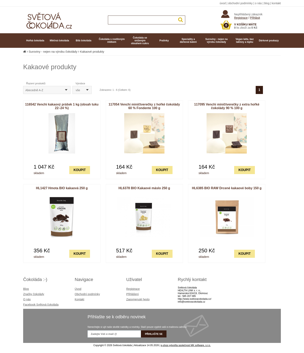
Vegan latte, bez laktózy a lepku (245, 40)
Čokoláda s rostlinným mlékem (112, 40)
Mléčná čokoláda (59, 40)
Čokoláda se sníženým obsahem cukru (140, 40)
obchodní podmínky (240, 3)
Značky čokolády (33, 294)
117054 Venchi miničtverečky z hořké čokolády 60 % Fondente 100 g (144, 106)
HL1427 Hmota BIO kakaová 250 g (62, 188)
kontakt (276, 3)
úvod (223, 3)
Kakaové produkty (92, 51)
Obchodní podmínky (87, 294)
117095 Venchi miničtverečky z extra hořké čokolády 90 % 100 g (226, 106)
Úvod (78, 288)
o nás (258, 3)
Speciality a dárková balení (188, 40)
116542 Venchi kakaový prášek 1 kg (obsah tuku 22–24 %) (62, 106)
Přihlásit (255, 17)
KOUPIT (79, 170)
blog (266, 3)
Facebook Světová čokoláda (41, 304)
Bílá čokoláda (83, 40)
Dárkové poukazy (269, 40)
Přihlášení (132, 294)
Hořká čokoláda (35, 40)
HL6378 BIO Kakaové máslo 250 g (144, 188)
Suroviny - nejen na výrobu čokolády (216, 40)
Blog (26, 288)
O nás (27, 299)
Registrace (241, 17)
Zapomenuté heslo (138, 299)
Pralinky (164, 40)
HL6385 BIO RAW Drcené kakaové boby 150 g (227, 188)
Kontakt (79, 299)
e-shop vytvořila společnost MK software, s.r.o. (186, 345)
